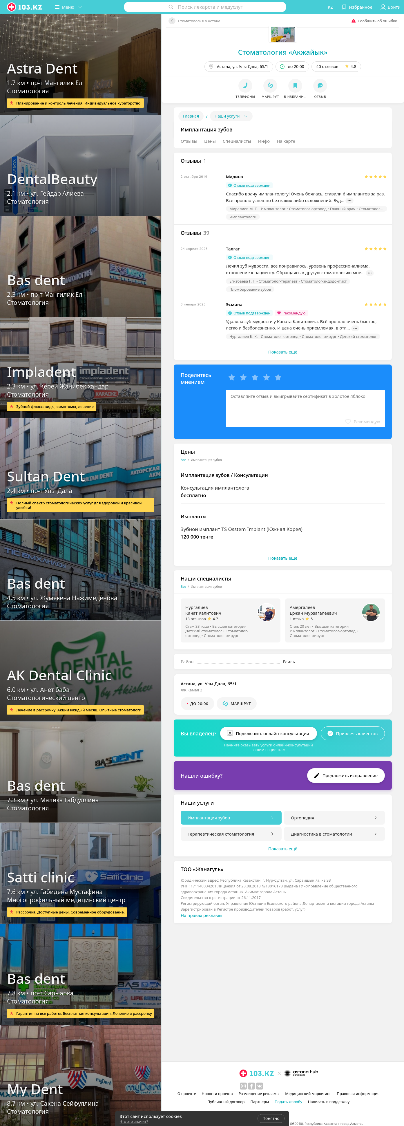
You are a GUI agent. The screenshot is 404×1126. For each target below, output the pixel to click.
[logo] (25, 7)
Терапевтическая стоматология (221, 834)
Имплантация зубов (209, 818)
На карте (286, 141)
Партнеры (260, 1101)
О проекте (186, 1093)
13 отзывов (195, 618)
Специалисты (237, 141)
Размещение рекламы (259, 1093)
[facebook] (251, 1086)
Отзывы (189, 141)
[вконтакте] (259, 1086)
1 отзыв (297, 618)
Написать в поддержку (328, 1101)
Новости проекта (217, 1093)
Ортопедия (302, 818)
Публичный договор (225, 1101)
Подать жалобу (288, 1101)
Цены (210, 141)
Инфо (264, 141)
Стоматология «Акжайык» (283, 52)
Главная (191, 116)
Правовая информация (358, 1093)
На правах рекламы (201, 915)
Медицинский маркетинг (308, 1093)
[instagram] (243, 1086)
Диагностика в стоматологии (321, 834)
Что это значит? (134, 1121)
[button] (68, 7)
